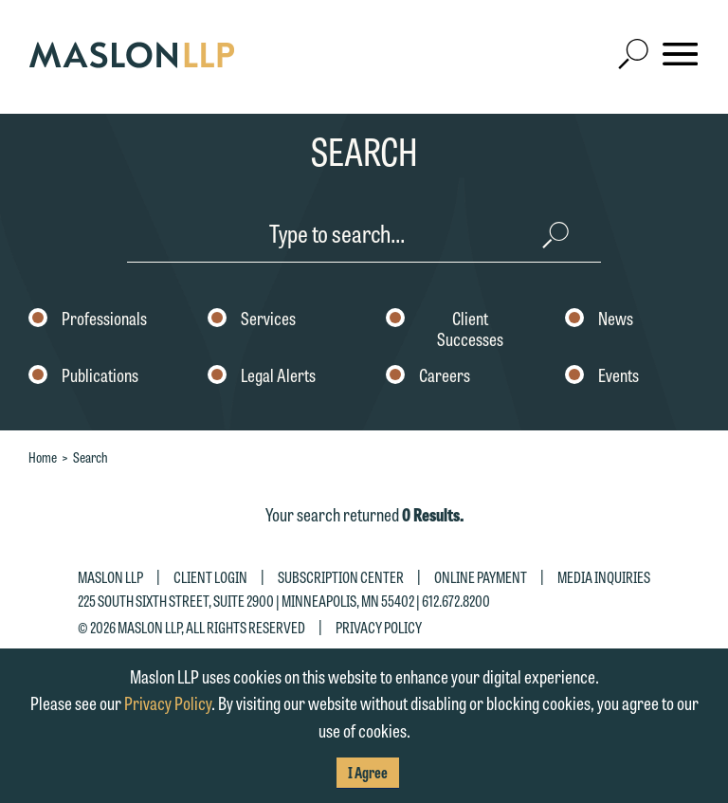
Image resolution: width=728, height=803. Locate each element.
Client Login (210, 577)
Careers (428, 376)
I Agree (368, 772)
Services (252, 319)
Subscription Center (341, 577)
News (599, 319)
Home (42, 457)
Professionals (87, 319)
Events (602, 376)
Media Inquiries (603, 577)
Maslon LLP (110, 577)
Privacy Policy (379, 626)
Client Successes (444, 330)
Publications (83, 376)
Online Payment (480, 577)
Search (90, 457)
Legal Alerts (262, 376)
